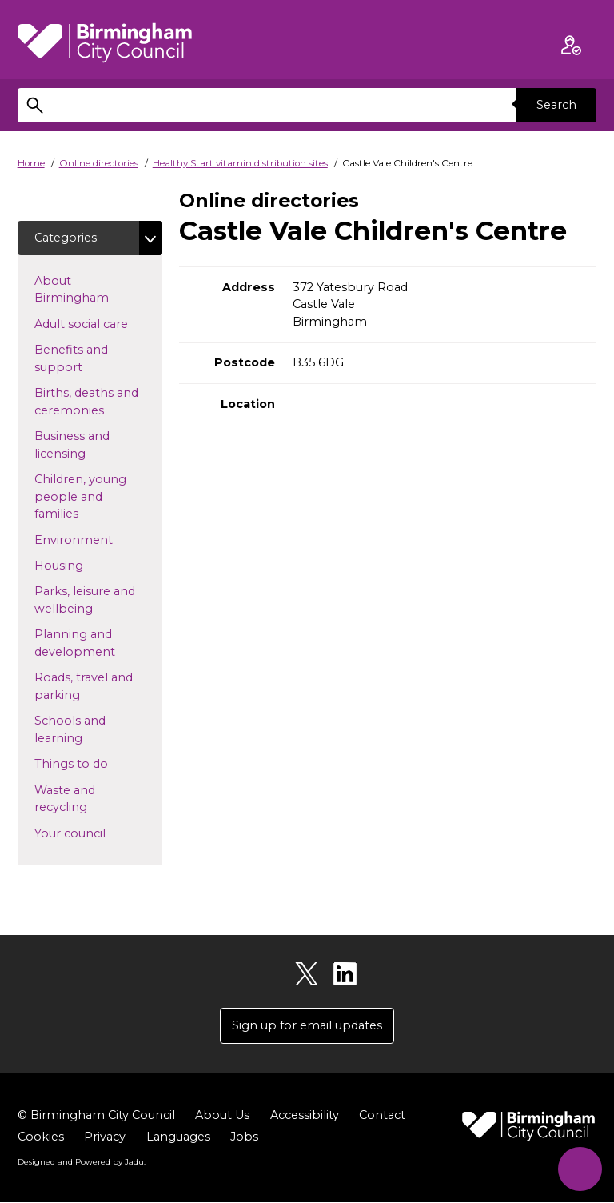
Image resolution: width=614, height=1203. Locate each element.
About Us (222, 1115)
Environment (98, 539)
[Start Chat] (580, 1169)
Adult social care (98, 323)
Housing (84, 565)
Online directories (98, 163)
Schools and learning (84, 730)
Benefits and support (84, 358)
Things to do (96, 764)
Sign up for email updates (307, 1025)
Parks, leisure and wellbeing (89, 601)
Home (31, 163)
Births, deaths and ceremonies (94, 402)
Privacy (105, 1136)
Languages (178, 1136)
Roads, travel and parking (83, 687)
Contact (382, 1115)
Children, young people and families (82, 496)
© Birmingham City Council (96, 1115)
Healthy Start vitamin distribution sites (240, 163)
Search (556, 105)
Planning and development (98, 644)
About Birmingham (97, 290)
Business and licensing (85, 445)
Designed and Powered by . (82, 1162)
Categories (65, 237)
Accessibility (304, 1115)
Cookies (41, 1136)
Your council (95, 833)
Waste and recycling (86, 799)
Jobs (244, 1136)
